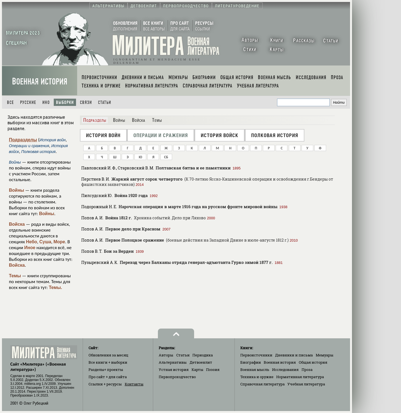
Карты (197, 369)
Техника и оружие (256, 376)
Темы (15, 275)
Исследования (285, 369)
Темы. (55, 287)
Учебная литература (306, 384)
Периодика (202, 355)
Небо (31, 241)
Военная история (39, 81)
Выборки (65, 102)
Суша (45, 241)
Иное (29, 247)
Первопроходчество (177, 376)
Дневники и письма (294, 355)
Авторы (166, 355)
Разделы (106, 369)
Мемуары (324, 355)
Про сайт (108, 376)
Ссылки (105, 384)
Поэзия (212, 369)
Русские (28, 102)
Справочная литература (262, 384)
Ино (46, 102)
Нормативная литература (300, 376)
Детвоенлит (201, 362)
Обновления (108, 355)
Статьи (104, 102)
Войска (17, 224)
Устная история (174, 369)
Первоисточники (256, 355)
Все (10, 102)
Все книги (108, 362)
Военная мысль (254, 369)
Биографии (250, 362)
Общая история (313, 362)
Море (59, 241)
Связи (86, 102)
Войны (16, 190)
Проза (307, 369)
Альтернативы (173, 362)
